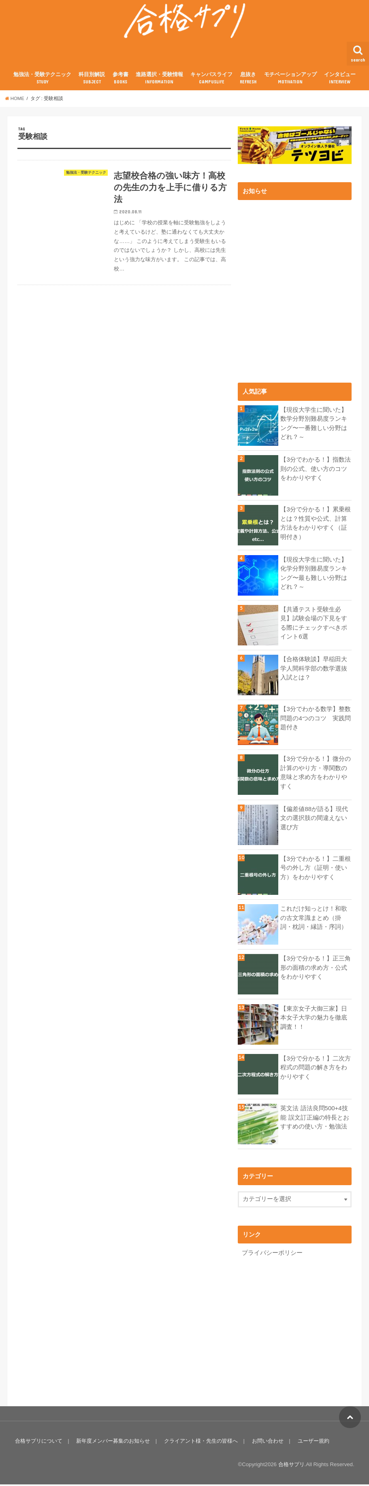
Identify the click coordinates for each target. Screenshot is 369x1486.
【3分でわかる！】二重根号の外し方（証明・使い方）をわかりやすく (315, 869)
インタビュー (340, 80)
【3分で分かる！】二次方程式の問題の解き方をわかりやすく (315, 1069)
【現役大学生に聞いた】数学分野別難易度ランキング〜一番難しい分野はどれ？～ (313, 425)
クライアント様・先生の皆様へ (200, 1442)
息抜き (248, 80)
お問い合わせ (266, 1442)
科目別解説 (92, 80)
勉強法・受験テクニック (42, 80)
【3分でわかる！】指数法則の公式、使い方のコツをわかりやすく (315, 470)
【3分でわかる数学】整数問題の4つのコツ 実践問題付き (315, 719)
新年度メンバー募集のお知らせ (112, 1442)
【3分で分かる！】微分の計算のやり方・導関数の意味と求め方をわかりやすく (315, 774)
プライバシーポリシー (272, 1254)
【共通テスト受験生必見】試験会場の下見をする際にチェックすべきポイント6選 (313, 624)
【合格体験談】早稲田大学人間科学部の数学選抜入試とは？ (313, 670)
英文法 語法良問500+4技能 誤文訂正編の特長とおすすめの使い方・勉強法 (314, 1119)
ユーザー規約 (312, 1442)
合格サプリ (291, 1466)
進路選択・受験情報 (159, 80)
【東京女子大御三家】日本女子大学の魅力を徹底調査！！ (313, 1019)
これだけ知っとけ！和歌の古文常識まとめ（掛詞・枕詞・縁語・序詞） (313, 919)
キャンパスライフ (211, 80)
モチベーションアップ (290, 80)
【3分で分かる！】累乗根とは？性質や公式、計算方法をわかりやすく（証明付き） (315, 524)
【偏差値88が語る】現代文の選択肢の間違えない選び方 (314, 819)
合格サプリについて (38, 1442)
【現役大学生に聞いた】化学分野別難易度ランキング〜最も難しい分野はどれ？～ (313, 575)
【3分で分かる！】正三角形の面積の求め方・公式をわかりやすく (315, 969)
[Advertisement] (303, 1327)
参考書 (120, 80)
